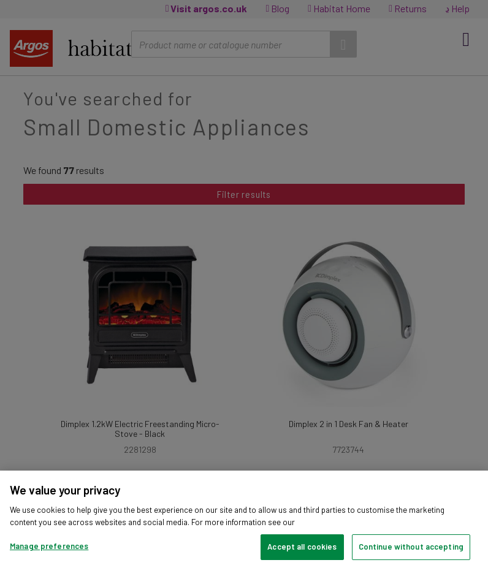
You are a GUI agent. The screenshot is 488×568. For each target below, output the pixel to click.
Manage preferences (49, 546)
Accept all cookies (302, 546)
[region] (244, 519)
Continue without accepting (411, 546)
